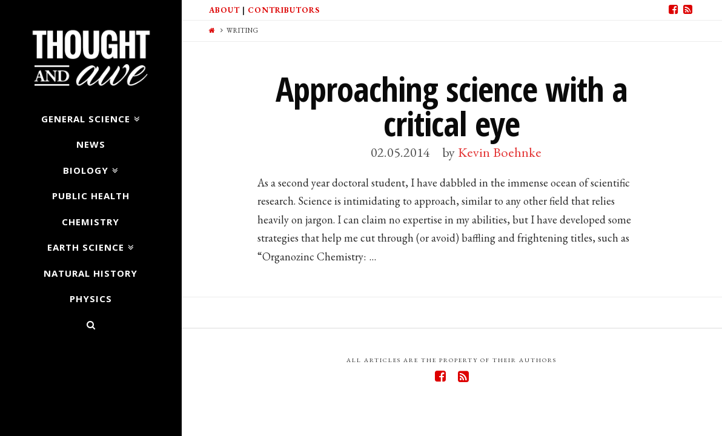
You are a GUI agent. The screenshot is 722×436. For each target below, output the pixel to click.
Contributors (284, 10)
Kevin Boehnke (500, 152)
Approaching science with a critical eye (452, 106)
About (224, 10)
